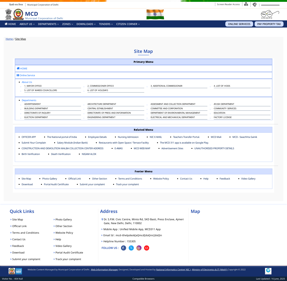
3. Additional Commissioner (166, 86)
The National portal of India (62, 137)
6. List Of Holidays (97, 91)
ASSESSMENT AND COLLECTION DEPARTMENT (173, 104)
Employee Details (97, 137)
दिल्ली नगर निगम (16, 4)
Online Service (26, 75)
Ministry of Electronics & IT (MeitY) (210, 269)
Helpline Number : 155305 (120, 241)
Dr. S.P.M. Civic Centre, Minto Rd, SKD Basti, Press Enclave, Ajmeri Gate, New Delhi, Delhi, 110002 (144, 221)
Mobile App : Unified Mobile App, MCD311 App (132, 229)
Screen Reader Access (228, 4)
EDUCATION (219, 113)
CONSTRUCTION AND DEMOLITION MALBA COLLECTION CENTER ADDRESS (62, 148)
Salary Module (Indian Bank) (72, 142)
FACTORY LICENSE (223, 117)
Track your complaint (127, 184)
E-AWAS (119, 148)
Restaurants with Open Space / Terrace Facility (124, 142)
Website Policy (161, 178)
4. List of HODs (222, 86)
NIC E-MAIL (156, 137)
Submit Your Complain (34, 142)
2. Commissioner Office (100, 86)
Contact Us (186, 178)
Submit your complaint (92, 184)
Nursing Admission (128, 137)
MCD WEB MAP (142, 148)
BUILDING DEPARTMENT (36, 109)
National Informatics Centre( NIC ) (173, 269)
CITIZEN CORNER (126, 24)
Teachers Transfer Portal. (186, 137)
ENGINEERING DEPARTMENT (101, 117)
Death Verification (61, 154)
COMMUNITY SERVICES (225, 109)
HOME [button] (10, 24)
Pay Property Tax (269, 24)
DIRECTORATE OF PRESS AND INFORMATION (109, 113)
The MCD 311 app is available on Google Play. (184, 142)
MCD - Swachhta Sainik (244, 137)
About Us (26, 24)
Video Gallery (248, 178)
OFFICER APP (29, 137)
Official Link (74, 178)
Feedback (225, 178)
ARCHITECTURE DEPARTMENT (101, 104)
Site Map (20, 39)
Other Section (99, 178)
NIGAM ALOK (89, 154)
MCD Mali (216, 137)
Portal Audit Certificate (56, 184)
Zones (66, 24)
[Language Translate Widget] (270, 5)
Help (205, 178)
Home (10, 39)
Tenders (104, 24)
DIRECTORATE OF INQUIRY (37, 113)
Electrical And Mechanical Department (173, 117)
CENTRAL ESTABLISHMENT (100, 109)
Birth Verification (31, 154)
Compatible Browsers (143, 278)
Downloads (85, 24)
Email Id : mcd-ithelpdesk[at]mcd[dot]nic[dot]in (133, 235)
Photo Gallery (49, 178)
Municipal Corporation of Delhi (42, 4)
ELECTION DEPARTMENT (36, 117)
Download (27, 184)
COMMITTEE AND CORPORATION (167, 109)
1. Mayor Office (33, 86)
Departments (47, 24)
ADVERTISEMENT (32, 104)
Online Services (239, 24)
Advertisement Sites (172, 148)
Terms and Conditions (130, 178)
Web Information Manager (104, 269)
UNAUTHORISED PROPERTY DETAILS (214, 148)
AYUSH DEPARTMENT (224, 104)
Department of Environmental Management (175, 113)
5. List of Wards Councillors (40, 91)
